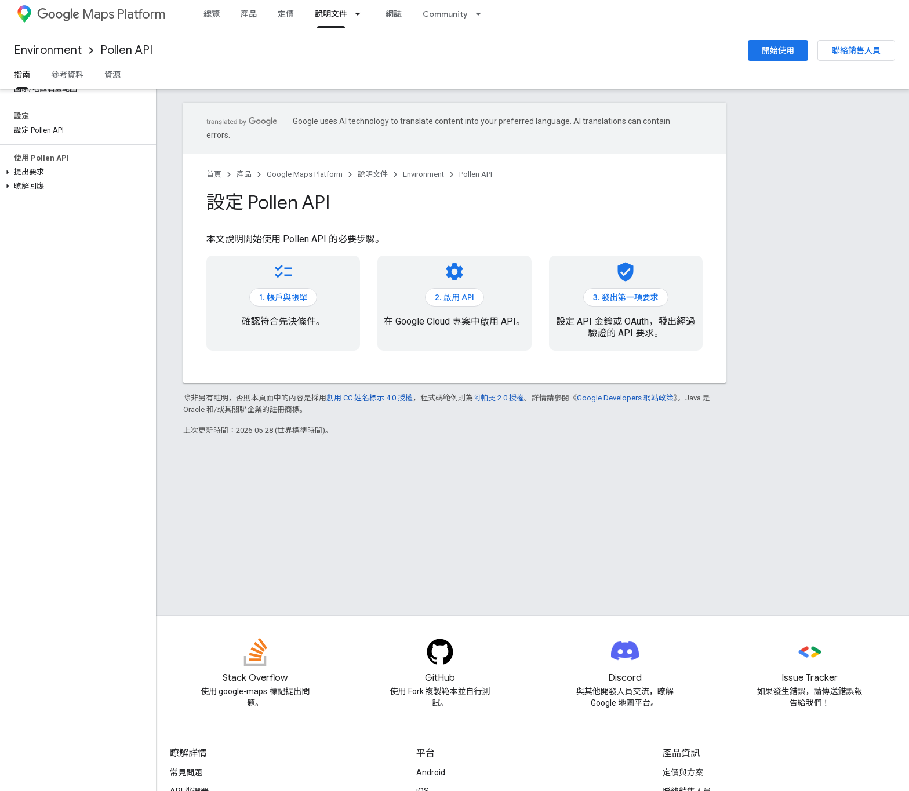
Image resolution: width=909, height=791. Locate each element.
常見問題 (186, 772)
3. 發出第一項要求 (626, 297)
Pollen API (126, 50)
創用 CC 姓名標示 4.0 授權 (369, 397)
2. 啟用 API (454, 297)
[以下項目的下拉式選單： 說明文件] (361, 14)
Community (445, 14)
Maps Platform (101, 14)
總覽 (211, 14)
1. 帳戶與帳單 (283, 297)
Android (430, 772)
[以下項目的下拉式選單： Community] (482, 14)
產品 (249, 14)
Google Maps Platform (305, 174)
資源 (112, 75)
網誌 (394, 14)
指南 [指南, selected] (22, 75)
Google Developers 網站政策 (625, 397)
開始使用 (778, 50)
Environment (48, 50)
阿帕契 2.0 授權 (498, 397)
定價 (286, 14)
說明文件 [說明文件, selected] (331, 14)
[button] (75, 172)
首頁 (213, 174)
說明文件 (373, 174)
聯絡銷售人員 (856, 50)
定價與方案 (683, 772)
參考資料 (67, 75)
